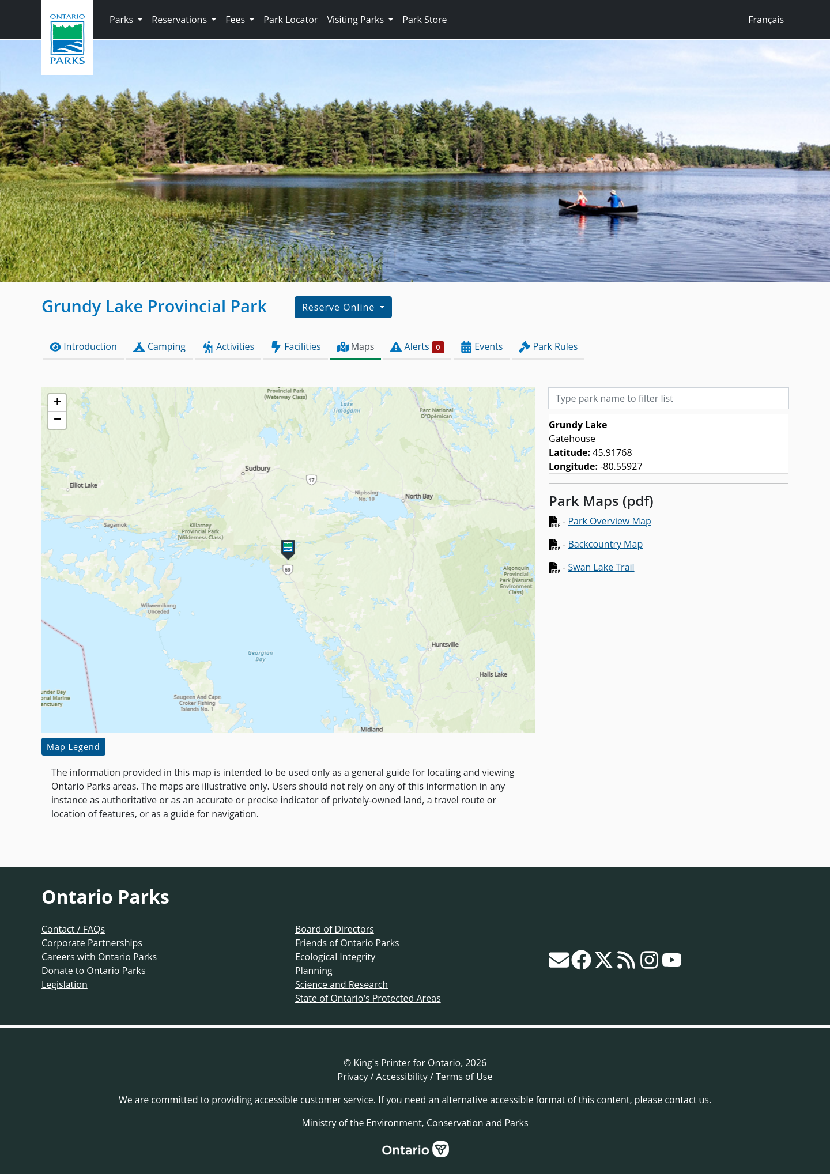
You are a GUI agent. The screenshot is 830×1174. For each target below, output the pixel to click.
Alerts (417, 346)
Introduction (83, 346)
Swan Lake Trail (601, 567)
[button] (288, 550)
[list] (668, 444)
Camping (159, 346)
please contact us (672, 1099)
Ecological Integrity (335, 956)
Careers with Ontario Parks (99, 956)
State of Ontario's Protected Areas (368, 998)
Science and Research (341, 984)
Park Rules (548, 346)
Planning (314, 970)
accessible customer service (314, 1099)
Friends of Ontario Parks (347, 943)
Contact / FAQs (73, 929)
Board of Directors (334, 929)
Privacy (353, 1076)
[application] (288, 560)
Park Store (424, 19)
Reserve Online (340, 307)
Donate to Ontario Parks (94, 970)
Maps (356, 346)
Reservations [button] (180, 19)
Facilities (295, 346)
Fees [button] (236, 19)
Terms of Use (464, 1076)
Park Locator (290, 19)
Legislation (65, 984)
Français (766, 19)
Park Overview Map (609, 521)
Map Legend (73, 746)
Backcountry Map (605, 544)
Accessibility (402, 1076)
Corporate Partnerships (92, 943)
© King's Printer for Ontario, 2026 (415, 1062)
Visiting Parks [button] (356, 19)
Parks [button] (122, 19)
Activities (228, 346)
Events (482, 346)
